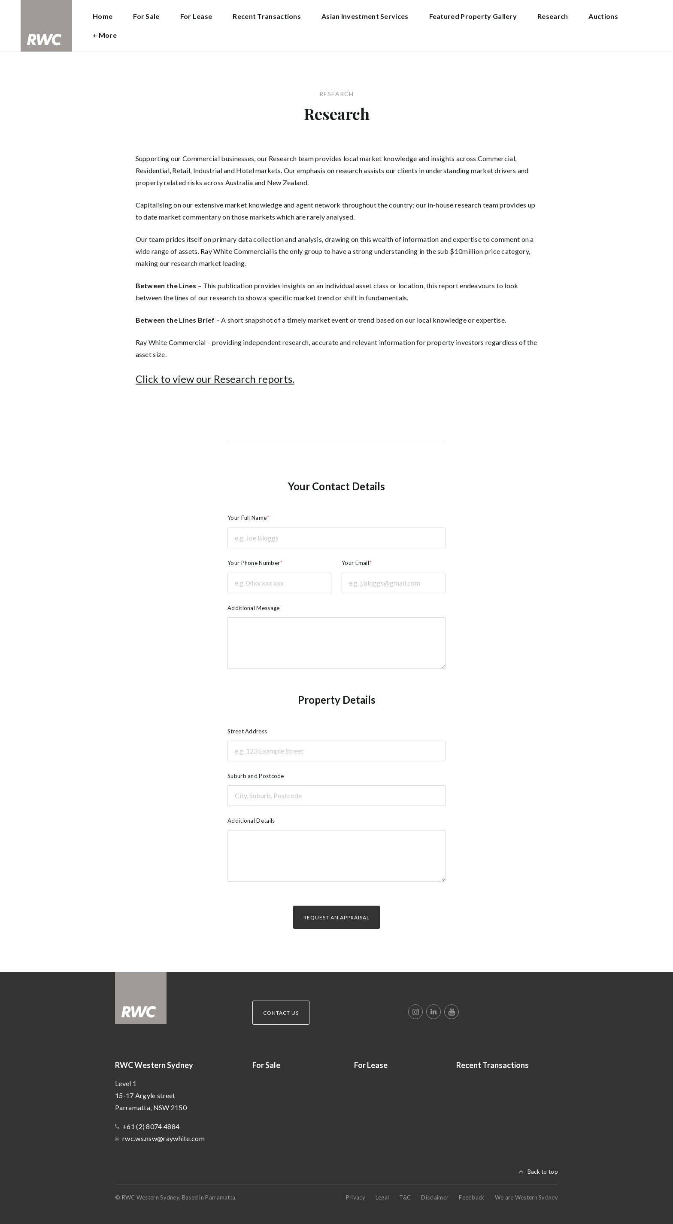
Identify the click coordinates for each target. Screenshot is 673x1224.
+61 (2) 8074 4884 (150, 1126)
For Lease (196, 16)
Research (552, 16)
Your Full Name (247, 517)
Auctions (603, 16)
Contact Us (281, 1013)
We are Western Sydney (526, 1197)
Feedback (471, 1197)
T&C (405, 1197)
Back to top (542, 1171)
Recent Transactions (267, 16)
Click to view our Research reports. (215, 378)
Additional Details (251, 820)
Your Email (355, 562)
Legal (382, 1197)
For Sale (146, 16)
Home (102, 16)
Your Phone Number (253, 562)
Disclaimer (435, 1197)
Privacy (355, 1197)
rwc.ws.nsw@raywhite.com (163, 1138)
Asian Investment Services (365, 16)
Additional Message (253, 607)
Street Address (247, 731)
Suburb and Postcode (255, 775)
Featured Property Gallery (473, 16)
